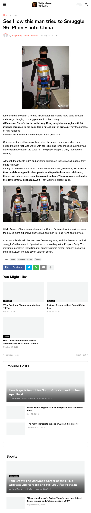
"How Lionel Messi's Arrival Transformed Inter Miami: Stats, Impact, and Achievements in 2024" (54, 499)
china (14, 15)
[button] (4, 4)
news (29, 259)
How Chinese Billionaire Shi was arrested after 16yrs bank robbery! (20, 342)
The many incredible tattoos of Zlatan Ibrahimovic (52, 424)
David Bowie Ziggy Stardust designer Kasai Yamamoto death (55, 409)
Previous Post (11, 354)
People (38, 259)
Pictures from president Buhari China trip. (66, 307)
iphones (21, 259)
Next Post (81, 354)
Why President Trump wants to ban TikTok (21, 307)
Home (6, 15)
